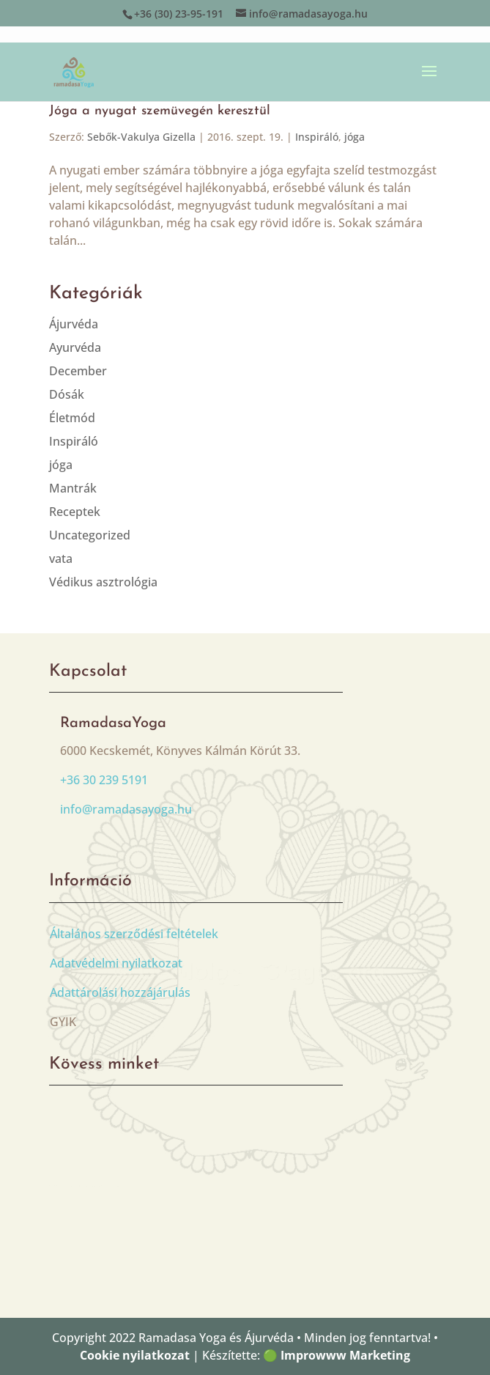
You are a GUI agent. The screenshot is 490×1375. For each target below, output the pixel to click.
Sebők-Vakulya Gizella (141, 137)
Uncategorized (89, 535)
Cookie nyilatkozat (135, 1355)
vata (61, 558)
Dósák (66, 394)
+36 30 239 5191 (104, 780)
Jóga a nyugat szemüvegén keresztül (159, 111)
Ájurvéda (73, 324)
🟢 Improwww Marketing (336, 1355)
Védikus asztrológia (103, 582)
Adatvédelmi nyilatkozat (116, 963)
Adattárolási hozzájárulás (120, 992)
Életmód (72, 418)
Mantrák (73, 488)
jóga (354, 137)
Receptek (74, 512)
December (78, 371)
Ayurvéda (75, 347)
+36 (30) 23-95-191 (178, 14)
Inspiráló (316, 137)
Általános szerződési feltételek (134, 934)
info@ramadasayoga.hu (126, 809)
